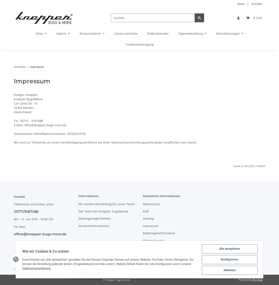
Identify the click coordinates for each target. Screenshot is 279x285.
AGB (146, 211)
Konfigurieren (229, 259)
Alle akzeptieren (229, 249)
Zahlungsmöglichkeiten (94, 218)
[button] (238, 18)
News (241, 4)
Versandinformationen (94, 226)
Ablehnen (229, 270)
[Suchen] (153, 17)
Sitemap (148, 218)
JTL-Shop (257, 279)
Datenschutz (151, 204)
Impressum (150, 226)
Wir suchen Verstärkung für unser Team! (106, 204)
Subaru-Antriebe (125, 33)
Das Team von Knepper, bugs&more (103, 211)
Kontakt (256, 4)
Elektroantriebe (158, 33)
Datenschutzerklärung (36, 268)
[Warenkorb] (254, 18)
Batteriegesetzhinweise (159, 233)
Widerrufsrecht (153, 241)
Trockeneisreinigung (139, 44)
